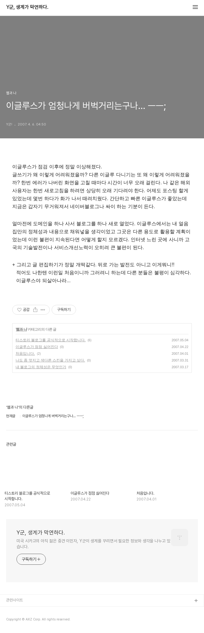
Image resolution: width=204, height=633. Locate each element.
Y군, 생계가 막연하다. (27, 7)
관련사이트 (14, 600)
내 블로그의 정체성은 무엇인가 (41, 367)
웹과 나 (21, 329)
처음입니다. (25, 353)
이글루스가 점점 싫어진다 (37, 347)
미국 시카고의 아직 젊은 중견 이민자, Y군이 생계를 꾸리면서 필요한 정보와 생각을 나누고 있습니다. (93, 543)
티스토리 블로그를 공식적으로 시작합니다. (51, 340)
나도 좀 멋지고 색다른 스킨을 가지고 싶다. (50, 360)
